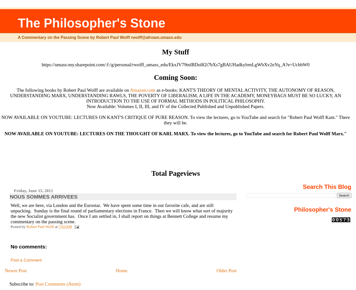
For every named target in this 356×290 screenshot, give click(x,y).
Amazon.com (143, 90)
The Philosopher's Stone (91, 23)
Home (121, 270)
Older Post (226, 270)
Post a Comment (26, 260)
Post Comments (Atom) (57, 284)
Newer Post (16, 270)
